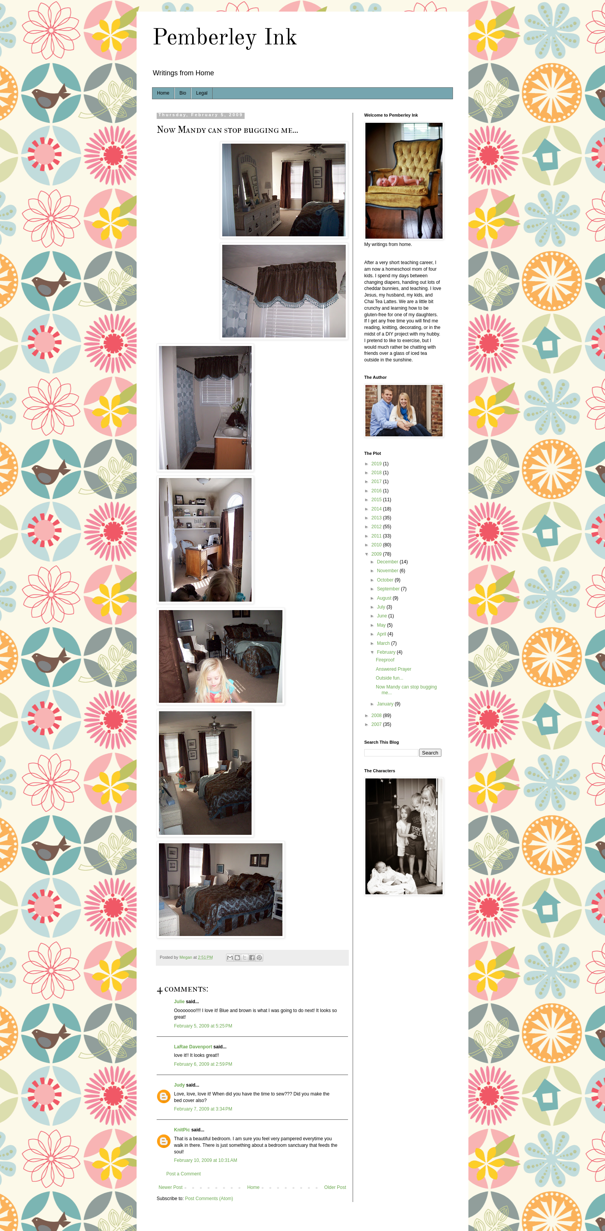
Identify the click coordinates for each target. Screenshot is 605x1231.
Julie (179, 1001)
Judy (179, 1085)
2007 (377, 724)
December (388, 562)
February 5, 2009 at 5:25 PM (203, 1026)
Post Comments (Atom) (209, 1198)
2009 (377, 554)
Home (163, 93)
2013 (377, 518)
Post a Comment (183, 1174)
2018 (377, 472)
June (382, 616)
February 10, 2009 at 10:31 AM (205, 1160)
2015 (377, 499)
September (389, 589)
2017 (377, 481)
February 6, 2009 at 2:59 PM (203, 1064)
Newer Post (171, 1187)
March (384, 643)
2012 (377, 526)
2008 (377, 715)
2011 (377, 536)
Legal (201, 93)
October (386, 580)
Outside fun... (389, 678)
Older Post (335, 1187)
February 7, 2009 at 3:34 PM (203, 1109)
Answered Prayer (393, 669)
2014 (377, 509)
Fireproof (385, 660)
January (386, 704)
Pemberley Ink (224, 38)
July (382, 607)
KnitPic (182, 1130)
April (382, 634)
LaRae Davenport (193, 1047)
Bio (182, 93)
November (388, 570)
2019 (377, 463)
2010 (377, 545)
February (387, 652)
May (382, 625)
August (385, 598)
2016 (377, 490)
